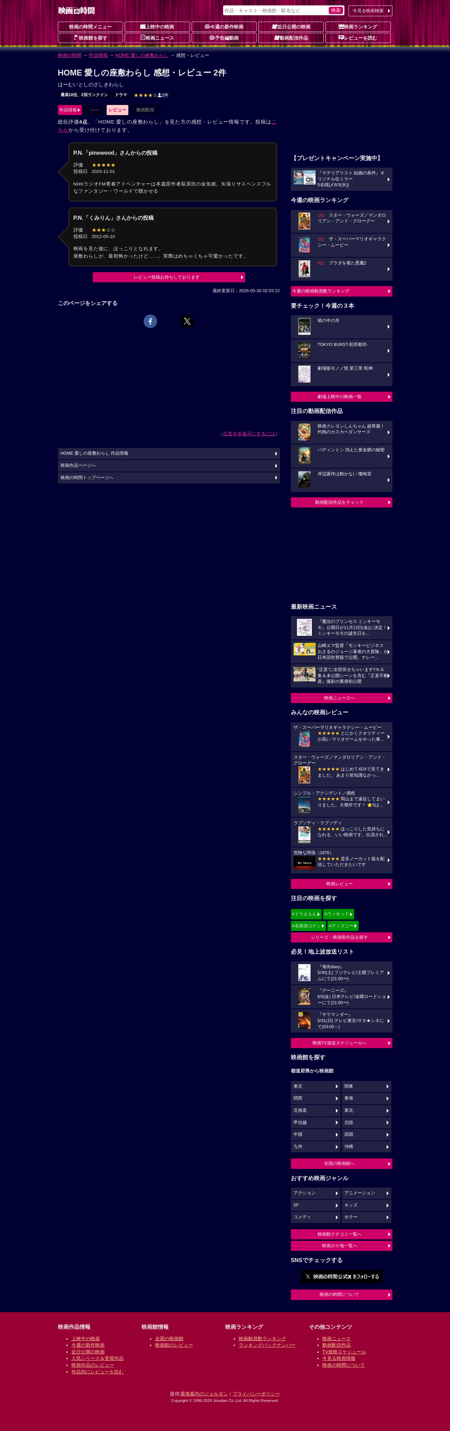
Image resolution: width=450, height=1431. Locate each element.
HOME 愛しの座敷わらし (142, 55)
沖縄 (348, 1146)
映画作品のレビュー (92, 1365)
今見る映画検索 (368, 10)
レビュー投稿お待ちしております (167, 277)
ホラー (351, 1217)
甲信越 (300, 1122)
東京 (298, 1086)
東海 (348, 1098)
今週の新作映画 (224, 26)
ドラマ (121, 94)
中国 (298, 1134)
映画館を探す (90, 38)
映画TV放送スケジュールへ (340, 1042)
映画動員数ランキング (262, 1338)
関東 (348, 1086)
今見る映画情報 (339, 1358)
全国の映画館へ (339, 1163)
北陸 (348, 1122)
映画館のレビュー (174, 1345)
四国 (348, 1134)
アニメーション (359, 1193)
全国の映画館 (169, 1338)
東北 (348, 1110)
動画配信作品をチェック (339, 502)
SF (296, 1205)
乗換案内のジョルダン (204, 1393)
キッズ (351, 1205)
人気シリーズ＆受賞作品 (97, 1358)
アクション (305, 1193)
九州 (298, 1146)
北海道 (300, 1110)
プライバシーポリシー (256, 1393)
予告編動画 (224, 38)
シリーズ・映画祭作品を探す (339, 937)
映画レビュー (339, 883)
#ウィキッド (336, 913)
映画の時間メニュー (90, 26)
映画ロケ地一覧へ (339, 1245)
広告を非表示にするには (249, 433)
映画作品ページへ (78, 465)
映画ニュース (157, 38)
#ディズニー (341, 925)
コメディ (302, 1217)
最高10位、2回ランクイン (84, 94)
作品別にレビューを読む (97, 1371)
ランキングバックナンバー (267, 1345)
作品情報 (98, 55)
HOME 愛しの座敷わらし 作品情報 (95, 453)
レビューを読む (358, 38)
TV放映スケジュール (344, 1351)
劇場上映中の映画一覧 (340, 396)
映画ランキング (358, 26)
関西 (298, 1098)
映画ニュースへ (339, 697)
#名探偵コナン (306, 925)
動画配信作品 (291, 38)
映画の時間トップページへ (87, 477)
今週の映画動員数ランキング (320, 291)
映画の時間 (70, 55)
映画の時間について (339, 1294)
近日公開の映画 (291, 26)
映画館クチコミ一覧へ (340, 1234)
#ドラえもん (304, 913)
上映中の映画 (157, 26)
